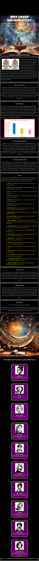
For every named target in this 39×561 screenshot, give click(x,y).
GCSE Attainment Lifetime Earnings (27, 106)
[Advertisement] (19, 7)
